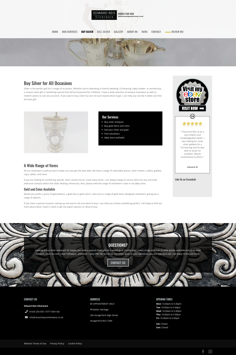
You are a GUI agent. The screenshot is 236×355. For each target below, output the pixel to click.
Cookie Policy (75, 343)
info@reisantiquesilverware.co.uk (46, 317)
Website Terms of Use (35, 343)
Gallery (118, 32)
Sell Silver (103, 32)
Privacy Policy (57, 343)
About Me (132, 32)
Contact (156, 32)
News (145, 32)
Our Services (69, 32)
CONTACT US (118, 262)
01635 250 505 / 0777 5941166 (44, 311)
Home (55, 32)
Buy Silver (87, 32)
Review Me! (174, 32)
